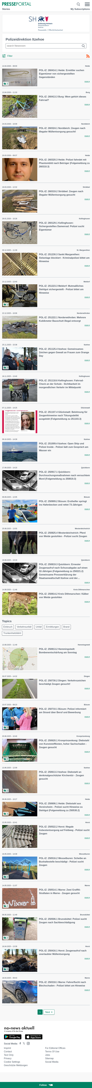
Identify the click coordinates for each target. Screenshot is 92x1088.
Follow (46, 1085)
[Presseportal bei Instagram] (27, 1043)
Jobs (47, 1055)
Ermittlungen (52, 627)
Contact (8, 1051)
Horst (87, 822)
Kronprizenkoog (83, 736)
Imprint (7, 1048)
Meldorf (87, 282)
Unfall (39, 627)
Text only (9, 1055)
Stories (6, 9)
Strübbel (86, 187)
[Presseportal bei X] (23, 1043)
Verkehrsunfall (24, 627)
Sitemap (49, 1058)
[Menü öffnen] (87, 4)
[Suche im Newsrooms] (46, 45)
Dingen (87, 676)
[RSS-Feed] (88, 56)
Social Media (51, 1062)
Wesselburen (84, 854)
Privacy (7, 1058)
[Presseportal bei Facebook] (19, 1043)
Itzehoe (87, 345)
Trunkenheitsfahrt (12, 633)
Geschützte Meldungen (16, 1065)
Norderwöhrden (83, 313)
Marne (87, 886)
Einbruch (7, 627)
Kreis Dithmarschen (82, 590)
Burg (88, 92)
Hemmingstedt (84, 645)
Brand (66, 627)
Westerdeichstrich (82, 529)
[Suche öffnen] (78, 4)
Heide (87, 66)
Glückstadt (85, 408)
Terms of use (52, 1051)
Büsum (87, 497)
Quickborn (85, 468)
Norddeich (85, 124)
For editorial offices (55, 1048)
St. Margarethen (83, 250)
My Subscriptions (80, 9)
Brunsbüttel (85, 915)
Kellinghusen (84, 219)
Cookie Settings (12, 1062)
